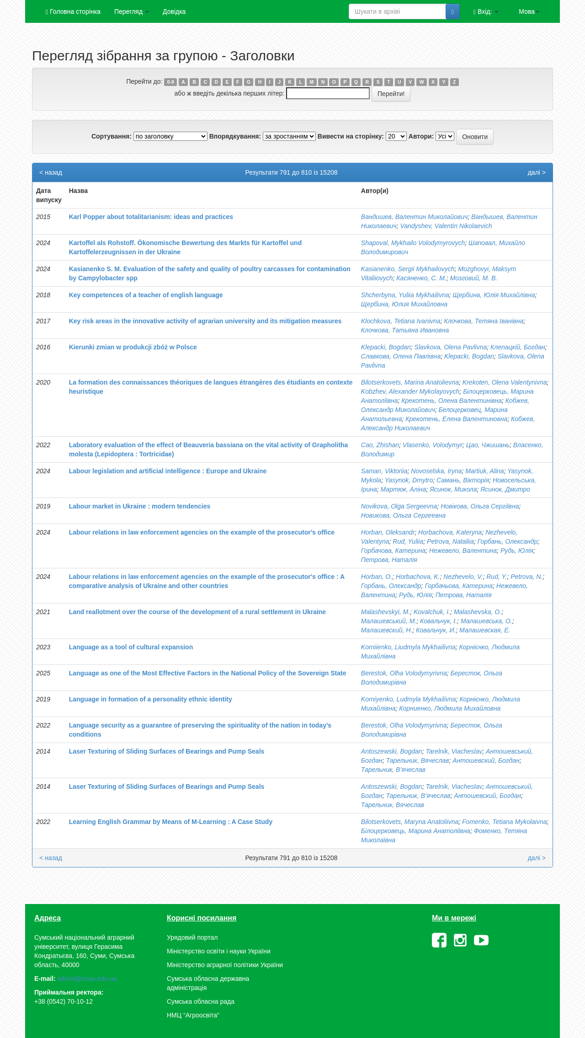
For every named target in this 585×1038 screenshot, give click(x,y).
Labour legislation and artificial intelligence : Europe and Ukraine (168, 471)
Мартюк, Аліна (403, 489)
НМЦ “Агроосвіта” (193, 1015)
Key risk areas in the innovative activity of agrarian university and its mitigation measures (205, 321)
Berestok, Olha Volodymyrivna (404, 673)
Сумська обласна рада (200, 1001)
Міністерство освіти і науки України (219, 951)
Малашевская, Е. (484, 630)
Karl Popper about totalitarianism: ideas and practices (151, 216)
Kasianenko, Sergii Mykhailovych (408, 269)
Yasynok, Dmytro (409, 480)
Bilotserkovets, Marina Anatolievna (410, 382)
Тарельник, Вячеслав (417, 760)
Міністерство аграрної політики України (225, 964)
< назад (50, 172)
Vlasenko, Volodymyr (433, 445)
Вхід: (485, 12)
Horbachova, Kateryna (450, 532)
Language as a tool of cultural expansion (131, 647)
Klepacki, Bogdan (386, 347)
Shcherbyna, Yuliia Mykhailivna (405, 295)
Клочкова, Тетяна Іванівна (483, 321)
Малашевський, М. (388, 621)
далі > (537, 172)
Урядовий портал (192, 937)
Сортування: (111, 136)
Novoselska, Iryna (436, 471)
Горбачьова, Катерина (459, 585)
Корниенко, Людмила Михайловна (449, 708)
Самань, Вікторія (462, 480)
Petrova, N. (526, 576)
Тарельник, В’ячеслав (393, 769)
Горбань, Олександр (508, 541)
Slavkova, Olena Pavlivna (451, 347)
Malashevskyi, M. (385, 611)
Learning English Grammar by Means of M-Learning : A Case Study (170, 821)
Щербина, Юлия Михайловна (404, 304)
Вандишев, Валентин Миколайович (414, 216)
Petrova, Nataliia (450, 541)
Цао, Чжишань (488, 445)
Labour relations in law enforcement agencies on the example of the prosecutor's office (202, 532)
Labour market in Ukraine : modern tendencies (140, 506)
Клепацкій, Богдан (517, 347)
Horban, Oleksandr (388, 532)
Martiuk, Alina (484, 471)
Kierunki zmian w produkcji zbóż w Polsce (133, 347)
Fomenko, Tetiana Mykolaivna (504, 821)
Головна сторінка (73, 12)
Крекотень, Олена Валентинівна (451, 400)
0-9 (170, 82)
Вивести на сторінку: (351, 136)
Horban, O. (376, 576)
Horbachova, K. (418, 576)
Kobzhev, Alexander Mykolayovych (410, 391)
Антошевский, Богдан (486, 760)
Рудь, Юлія (516, 550)
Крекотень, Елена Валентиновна (456, 419)
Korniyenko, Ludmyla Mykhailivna (408, 699)
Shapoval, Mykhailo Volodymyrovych (413, 242)
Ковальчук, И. (436, 630)
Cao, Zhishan (380, 445)
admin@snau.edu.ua (87, 978)
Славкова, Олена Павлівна (401, 356)
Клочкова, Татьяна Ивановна (405, 330)
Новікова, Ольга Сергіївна (480, 506)
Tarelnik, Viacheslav (453, 751)
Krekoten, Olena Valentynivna (505, 382)
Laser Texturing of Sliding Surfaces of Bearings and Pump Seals (167, 751)
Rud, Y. (496, 576)
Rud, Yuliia (408, 541)
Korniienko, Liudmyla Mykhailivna (408, 647)
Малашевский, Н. (387, 630)
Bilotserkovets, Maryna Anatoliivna (409, 821)
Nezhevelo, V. (463, 576)
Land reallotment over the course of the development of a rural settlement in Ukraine (197, 611)
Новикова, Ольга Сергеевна (403, 515)
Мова (529, 11)
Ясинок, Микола (453, 489)
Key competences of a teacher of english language (146, 295)
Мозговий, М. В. (473, 278)
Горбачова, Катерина (393, 550)
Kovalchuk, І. (432, 611)
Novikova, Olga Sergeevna (399, 506)
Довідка (174, 11)
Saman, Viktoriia (384, 471)
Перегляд (131, 11)
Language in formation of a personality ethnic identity (150, 699)
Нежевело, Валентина (463, 550)
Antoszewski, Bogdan (391, 751)
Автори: (421, 136)
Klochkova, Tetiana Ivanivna (401, 321)
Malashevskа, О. (477, 611)
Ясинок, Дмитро (505, 489)
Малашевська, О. (486, 621)
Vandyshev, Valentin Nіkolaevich (446, 226)
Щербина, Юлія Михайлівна (494, 295)
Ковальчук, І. (438, 621)
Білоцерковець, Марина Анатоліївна (415, 831)
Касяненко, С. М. (421, 278)
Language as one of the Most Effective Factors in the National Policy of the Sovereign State (207, 673)
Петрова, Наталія (389, 559)
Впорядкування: (235, 136)
